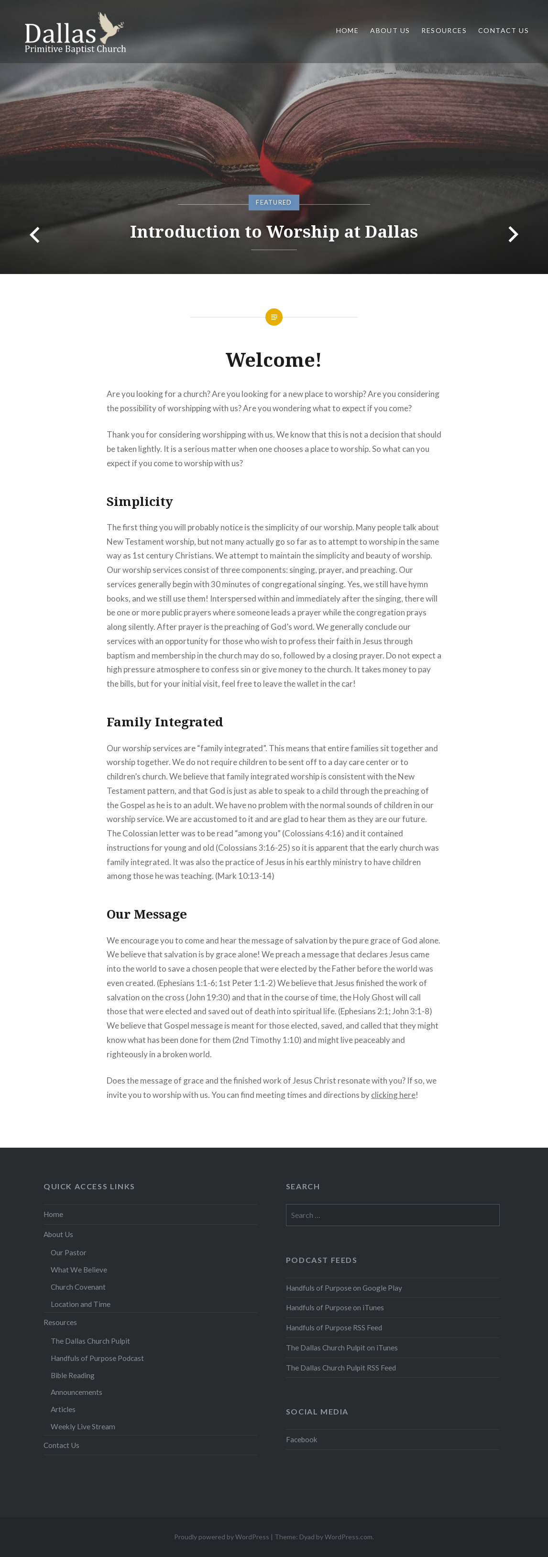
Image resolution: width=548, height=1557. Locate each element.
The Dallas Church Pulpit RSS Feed (341, 1367)
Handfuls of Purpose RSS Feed (334, 1327)
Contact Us (503, 30)
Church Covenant (78, 1287)
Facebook (302, 1439)
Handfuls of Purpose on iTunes (335, 1307)
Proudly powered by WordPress (221, 1537)
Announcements (76, 1392)
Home (347, 30)
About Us (390, 30)
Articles (63, 1409)
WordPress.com (349, 1537)
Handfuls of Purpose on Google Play (344, 1287)
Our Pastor (69, 1252)
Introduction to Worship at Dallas (274, 231)
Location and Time (80, 1304)
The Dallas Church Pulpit (90, 1341)
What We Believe (79, 1269)
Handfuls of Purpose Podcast (97, 1358)
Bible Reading (73, 1375)
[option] (274, 137)
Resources (444, 30)
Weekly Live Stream (83, 1426)
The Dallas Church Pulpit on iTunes (342, 1347)
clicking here (393, 1095)
